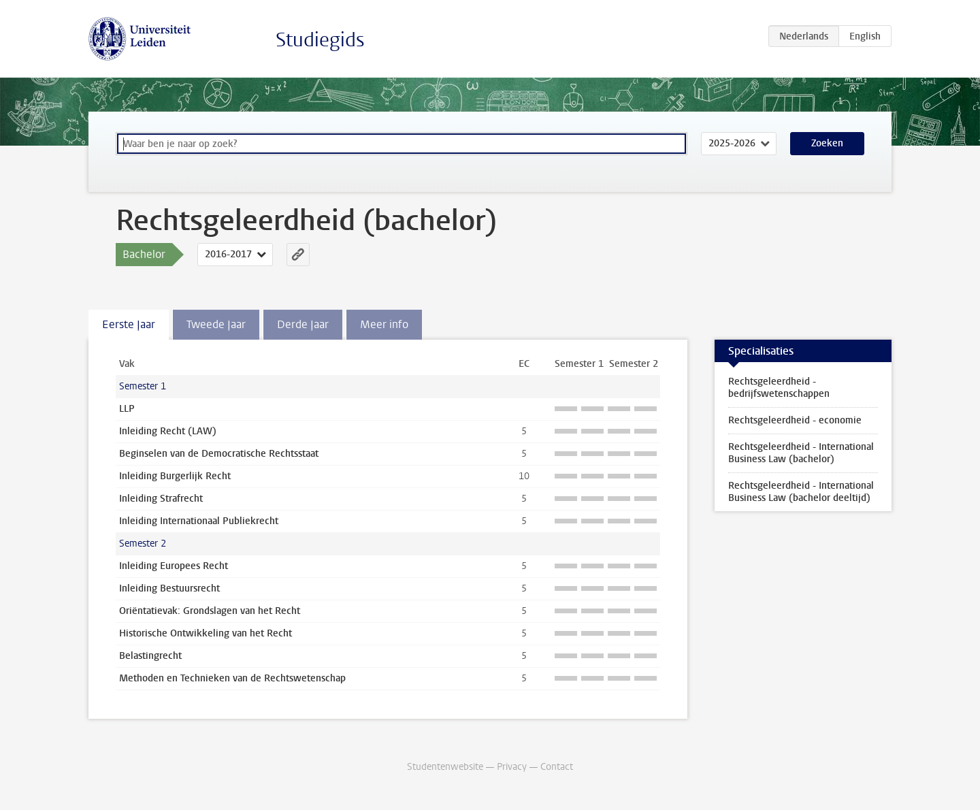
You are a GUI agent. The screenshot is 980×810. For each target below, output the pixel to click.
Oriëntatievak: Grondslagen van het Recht (209, 610)
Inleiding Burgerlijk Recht (175, 476)
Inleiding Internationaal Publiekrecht (198, 521)
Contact (556, 766)
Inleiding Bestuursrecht (169, 588)
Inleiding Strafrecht (161, 498)
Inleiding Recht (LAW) (167, 431)
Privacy (512, 766)
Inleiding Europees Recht (173, 566)
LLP (127, 408)
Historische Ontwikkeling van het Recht (205, 633)
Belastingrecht (150, 655)
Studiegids (320, 39)
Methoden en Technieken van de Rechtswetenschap (232, 678)
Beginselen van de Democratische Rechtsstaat (218, 453)
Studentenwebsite (445, 766)
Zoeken (827, 143)
